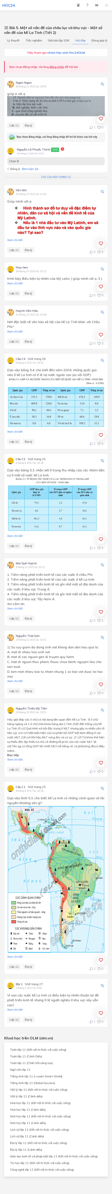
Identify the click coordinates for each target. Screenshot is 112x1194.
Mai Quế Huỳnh (26, 563)
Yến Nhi (21, 190)
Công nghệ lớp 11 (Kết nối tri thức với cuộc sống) (42, 1169)
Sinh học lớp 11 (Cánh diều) (28, 1123)
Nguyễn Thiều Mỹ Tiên (31, 708)
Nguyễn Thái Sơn (28, 636)
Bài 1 (19, 984)
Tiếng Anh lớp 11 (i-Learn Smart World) (36, 1076)
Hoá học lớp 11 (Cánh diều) (28, 1109)
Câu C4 (21, 359)
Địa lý (28, 125)
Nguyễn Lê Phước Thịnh (38, 150)
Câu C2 (21, 459)
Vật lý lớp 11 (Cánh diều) (26, 1096)
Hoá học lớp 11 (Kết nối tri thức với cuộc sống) (40, 1103)
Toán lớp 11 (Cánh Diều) (26, 1056)
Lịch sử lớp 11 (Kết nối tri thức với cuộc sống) (39, 1129)
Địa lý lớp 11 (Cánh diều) (26, 1149)
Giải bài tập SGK (58, 40)
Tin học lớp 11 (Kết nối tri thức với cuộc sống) (39, 1163)
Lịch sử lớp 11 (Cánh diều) (27, 1136)
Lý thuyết (13, 40)
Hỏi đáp (80, 40)
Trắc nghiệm (34, 40)
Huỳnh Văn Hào (27, 311)
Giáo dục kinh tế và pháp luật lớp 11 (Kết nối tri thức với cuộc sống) (54, 1156)
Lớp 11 (14, 125)
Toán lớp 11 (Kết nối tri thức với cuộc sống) (38, 1049)
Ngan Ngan (24, 82)
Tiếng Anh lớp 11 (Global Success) (32, 1083)
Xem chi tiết (15, 240)
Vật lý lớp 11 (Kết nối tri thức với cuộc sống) (38, 1089)
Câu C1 (21, 787)
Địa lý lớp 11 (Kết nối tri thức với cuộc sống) (38, 1143)
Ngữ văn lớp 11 (20, 1069)
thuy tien (22, 267)
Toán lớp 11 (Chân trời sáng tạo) (31, 1063)
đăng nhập (57, 67)
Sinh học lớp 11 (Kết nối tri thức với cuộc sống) (40, 1116)
